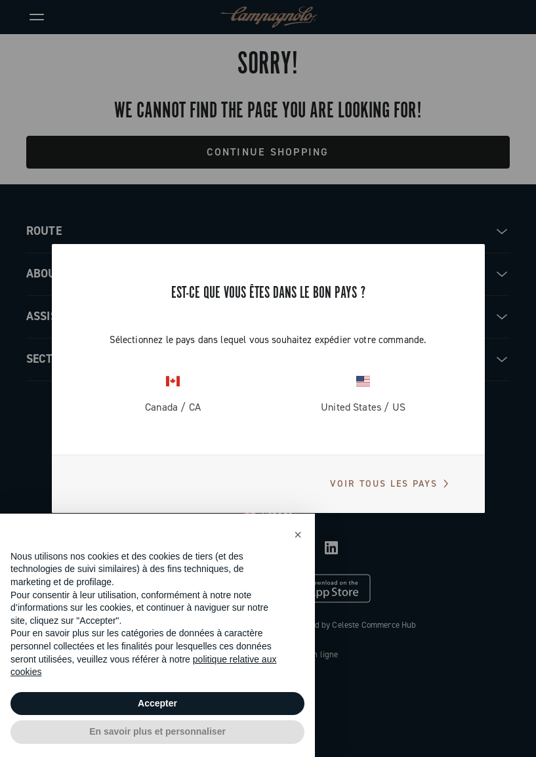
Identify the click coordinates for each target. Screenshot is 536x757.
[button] (297, 534)
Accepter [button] (157, 703)
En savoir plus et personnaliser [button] (157, 731)
